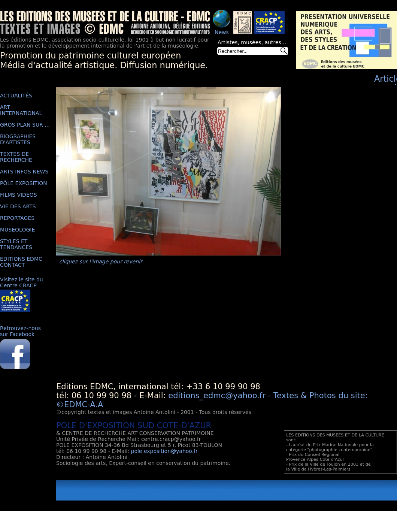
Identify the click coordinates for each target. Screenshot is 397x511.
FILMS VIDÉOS (18, 195)
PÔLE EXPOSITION (23, 183)
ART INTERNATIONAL (21, 110)
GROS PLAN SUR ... (25, 125)
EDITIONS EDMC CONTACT (21, 262)
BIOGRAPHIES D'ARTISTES (18, 139)
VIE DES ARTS (18, 206)
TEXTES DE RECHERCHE (16, 157)
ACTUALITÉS (16, 96)
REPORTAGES (17, 218)
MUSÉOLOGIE (17, 230)
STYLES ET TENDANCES (16, 244)
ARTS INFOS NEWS (24, 172)
